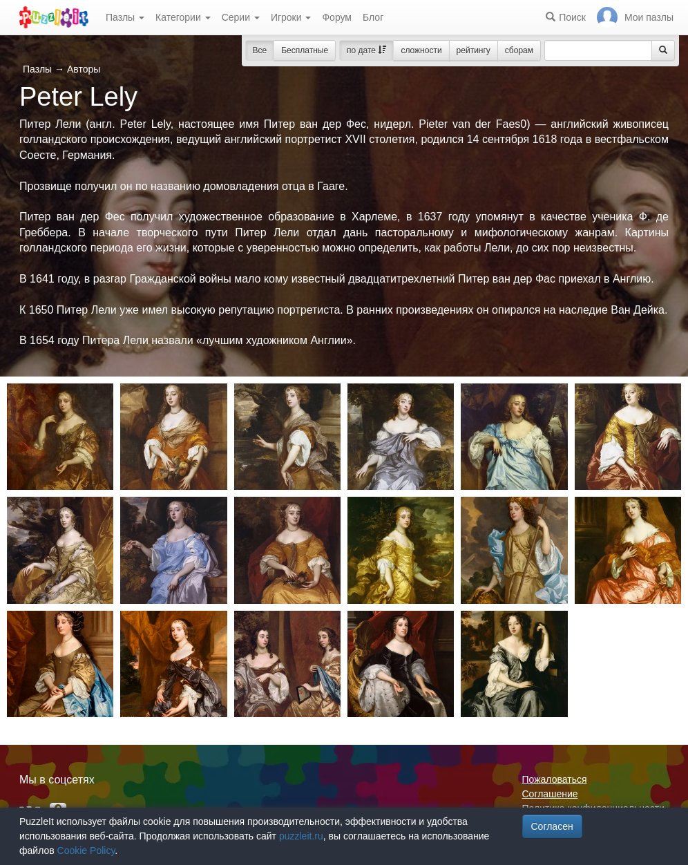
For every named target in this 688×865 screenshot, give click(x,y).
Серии (241, 17)
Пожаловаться (554, 779)
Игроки (291, 17)
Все (260, 50)
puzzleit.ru (301, 836)
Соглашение (550, 793)
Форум (337, 17)
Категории (183, 17)
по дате (366, 50)
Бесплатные (304, 50)
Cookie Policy (86, 850)
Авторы (83, 69)
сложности (421, 50)
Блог (373, 17)
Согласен (552, 826)
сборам (519, 50)
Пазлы (125, 17)
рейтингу (473, 50)
